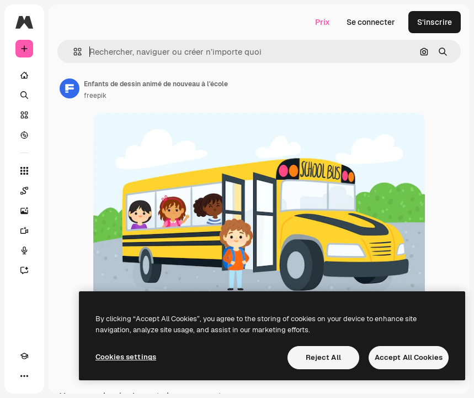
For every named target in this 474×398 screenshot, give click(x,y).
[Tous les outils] (24, 171)
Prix (322, 22)
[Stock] (24, 115)
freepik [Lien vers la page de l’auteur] (95, 95)
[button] (73, 52)
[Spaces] (24, 191)
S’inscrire (434, 22)
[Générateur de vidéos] (24, 230)
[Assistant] (24, 270)
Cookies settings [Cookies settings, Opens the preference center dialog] (125, 357)
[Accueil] (24, 75)
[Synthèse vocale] (24, 250)
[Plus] (24, 376)
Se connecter (371, 22)
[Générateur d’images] (24, 210)
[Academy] (24, 356)
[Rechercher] (24, 95)
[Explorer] (24, 135)
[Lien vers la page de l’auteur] (69, 88)
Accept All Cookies (409, 357)
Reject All (323, 357)
